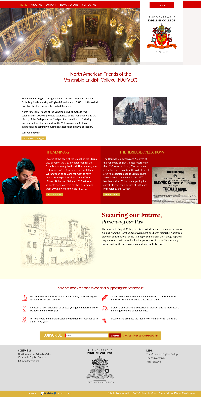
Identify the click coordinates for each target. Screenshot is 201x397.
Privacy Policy (165, 393)
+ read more (54, 194)
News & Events (69, 4)
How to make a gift (34, 138)
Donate (161, 4)
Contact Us (89, 4)
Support (51, 4)
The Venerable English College (162, 354)
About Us (36, 4)
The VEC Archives (155, 357)
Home (23, 4)
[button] (3, 36)
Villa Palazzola (153, 361)
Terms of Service (182, 393)
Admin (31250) (63, 393)
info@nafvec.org (28, 360)
